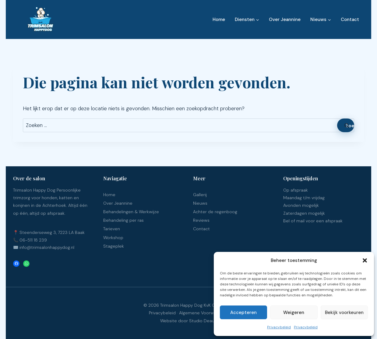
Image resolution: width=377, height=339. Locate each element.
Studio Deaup (203, 320)
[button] (365, 260)
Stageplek (113, 246)
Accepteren (243, 312)
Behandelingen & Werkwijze (131, 211)
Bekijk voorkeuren (344, 312)
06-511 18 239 (33, 240)
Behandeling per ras (123, 220)
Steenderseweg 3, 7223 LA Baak (52, 232)
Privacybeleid (279, 327)
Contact (350, 19)
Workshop (113, 237)
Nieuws (200, 203)
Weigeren (293, 312)
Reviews (201, 220)
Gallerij (200, 194)
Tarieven (111, 228)
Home (219, 19)
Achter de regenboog (215, 211)
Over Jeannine (285, 19)
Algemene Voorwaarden (203, 313)
